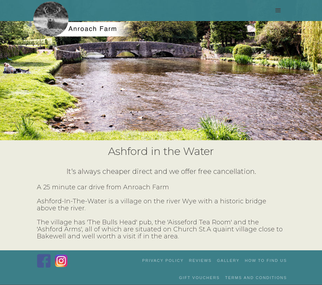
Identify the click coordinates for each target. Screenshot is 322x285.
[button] (278, 10)
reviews (200, 260)
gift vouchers (199, 278)
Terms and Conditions (256, 278)
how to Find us (266, 260)
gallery (228, 260)
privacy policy (163, 260)
